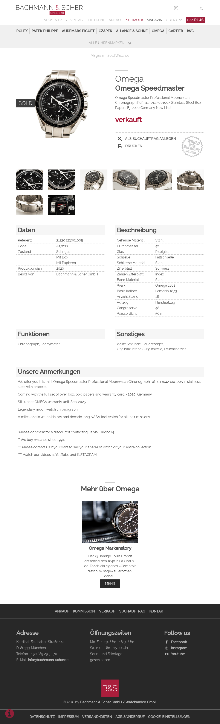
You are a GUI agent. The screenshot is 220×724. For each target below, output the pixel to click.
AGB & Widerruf (130, 717)
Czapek (105, 31)
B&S (195, 20)
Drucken (130, 146)
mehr (110, 584)
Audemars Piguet (78, 31)
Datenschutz (42, 717)
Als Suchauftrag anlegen (147, 139)
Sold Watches (118, 55)
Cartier (175, 31)
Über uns (174, 20)
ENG (193, 8)
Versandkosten (97, 717)
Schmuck (134, 20)
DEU (184, 8)
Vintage (77, 20)
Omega (158, 31)
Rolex (22, 31)
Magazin (154, 20)
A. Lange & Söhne (132, 31)
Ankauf (116, 20)
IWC (190, 31)
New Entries (55, 20)
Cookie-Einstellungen (169, 717)
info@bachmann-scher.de (48, 660)
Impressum (68, 717)
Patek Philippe (45, 31)
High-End (96, 20)
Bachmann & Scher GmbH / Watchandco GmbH (118, 702)
